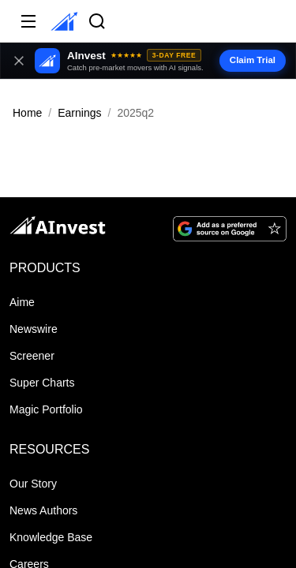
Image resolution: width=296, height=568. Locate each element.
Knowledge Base (50, 537)
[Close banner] (19, 60)
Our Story (33, 483)
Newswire (33, 329)
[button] (148, 61)
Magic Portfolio (46, 409)
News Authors (43, 510)
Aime (22, 302)
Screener (31, 355)
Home (27, 112)
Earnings (79, 112)
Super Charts (41, 382)
